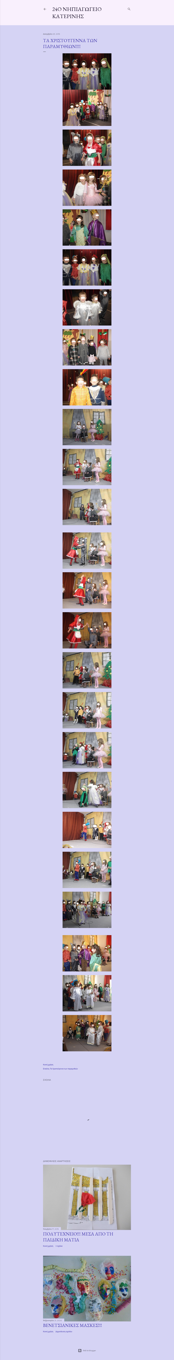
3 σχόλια (59, 1246)
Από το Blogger (87, 1350)
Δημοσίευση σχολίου (64, 1331)
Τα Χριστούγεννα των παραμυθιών (64, 1069)
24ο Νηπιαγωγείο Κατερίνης (77, 12)
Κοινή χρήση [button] (48, 1064)
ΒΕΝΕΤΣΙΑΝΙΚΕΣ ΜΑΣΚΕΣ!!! (72, 1325)
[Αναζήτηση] (129, 8)
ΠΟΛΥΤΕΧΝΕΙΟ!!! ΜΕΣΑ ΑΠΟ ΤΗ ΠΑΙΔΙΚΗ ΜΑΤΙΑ (78, 1237)
